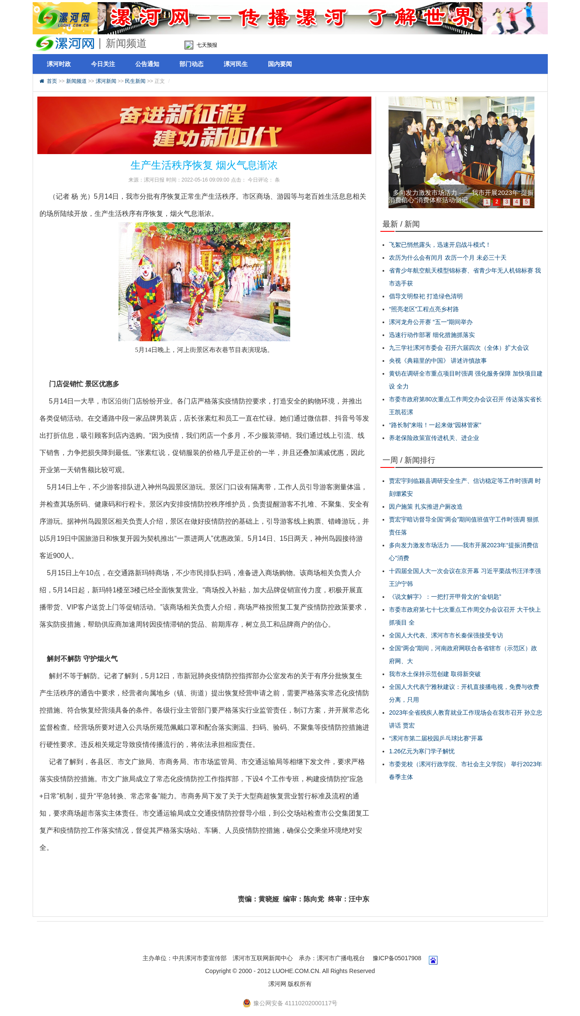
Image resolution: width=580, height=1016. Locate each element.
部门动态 (191, 64)
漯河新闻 (106, 81)
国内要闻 (280, 64)
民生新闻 (135, 81)
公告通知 (147, 64)
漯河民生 (236, 64)
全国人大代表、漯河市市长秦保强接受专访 (446, 635)
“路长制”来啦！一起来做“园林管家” (435, 425)
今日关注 (103, 64)
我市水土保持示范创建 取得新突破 (435, 673)
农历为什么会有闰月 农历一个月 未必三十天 (448, 257)
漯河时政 (59, 64)
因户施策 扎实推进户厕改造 (426, 506)
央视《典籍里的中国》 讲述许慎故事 (438, 360)
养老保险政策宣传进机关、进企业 (434, 437)
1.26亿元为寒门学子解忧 (422, 751)
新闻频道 (76, 81)
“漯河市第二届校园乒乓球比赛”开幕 (436, 738)
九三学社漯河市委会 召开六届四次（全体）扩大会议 (459, 347)
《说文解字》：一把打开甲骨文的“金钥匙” (445, 596)
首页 (52, 81)
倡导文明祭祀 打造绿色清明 (426, 296)
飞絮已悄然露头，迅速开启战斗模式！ (440, 244)
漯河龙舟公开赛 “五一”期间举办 (431, 321)
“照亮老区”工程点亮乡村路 (424, 309)
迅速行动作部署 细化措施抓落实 (432, 334)
